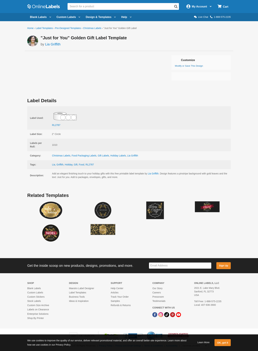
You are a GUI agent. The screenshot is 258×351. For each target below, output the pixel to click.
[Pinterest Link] (173, 314)
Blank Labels (34, 288)
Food (81, 164)
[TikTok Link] (167, 314)
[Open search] (176, 7)
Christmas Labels (92, 28)
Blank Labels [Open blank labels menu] (40, 17)
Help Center (117, 288)
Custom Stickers (36, 296)
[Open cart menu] (223, 6)
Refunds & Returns (121, 305)
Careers (156, 292)
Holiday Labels (118, 155)
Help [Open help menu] (126, 17)
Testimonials (158, 301)
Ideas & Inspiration (79, 301)
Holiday (69, 164)
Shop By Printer (35, 318)
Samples (115, 301)
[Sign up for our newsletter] (180, 266)
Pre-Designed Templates (68, 28)
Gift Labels (103, 155)
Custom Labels (35, 292)
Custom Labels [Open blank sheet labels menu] (68, 17)
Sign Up (223, 265)
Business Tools (77, 296)
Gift (76, 164)
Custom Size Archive (38, 305)
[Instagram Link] (161, 314)
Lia (53, 164)
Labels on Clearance (38, 309)
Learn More (203, 342)
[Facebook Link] (155, 314)
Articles (115, 292)
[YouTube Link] (178, 314)
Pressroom (158, 296)
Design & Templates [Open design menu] (101, 17)
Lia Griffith (53, 44)
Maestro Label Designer (81, 288)
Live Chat (201, 17)
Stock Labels (34, 301)
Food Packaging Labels (84, 155)
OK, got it (222, 342)
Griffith (60, 164)
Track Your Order (120, 296)
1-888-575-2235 (220, 17)
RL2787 (89, 164)
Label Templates (44, 28)
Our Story (157, 288)
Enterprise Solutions (37, 314)
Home (30, 28)
